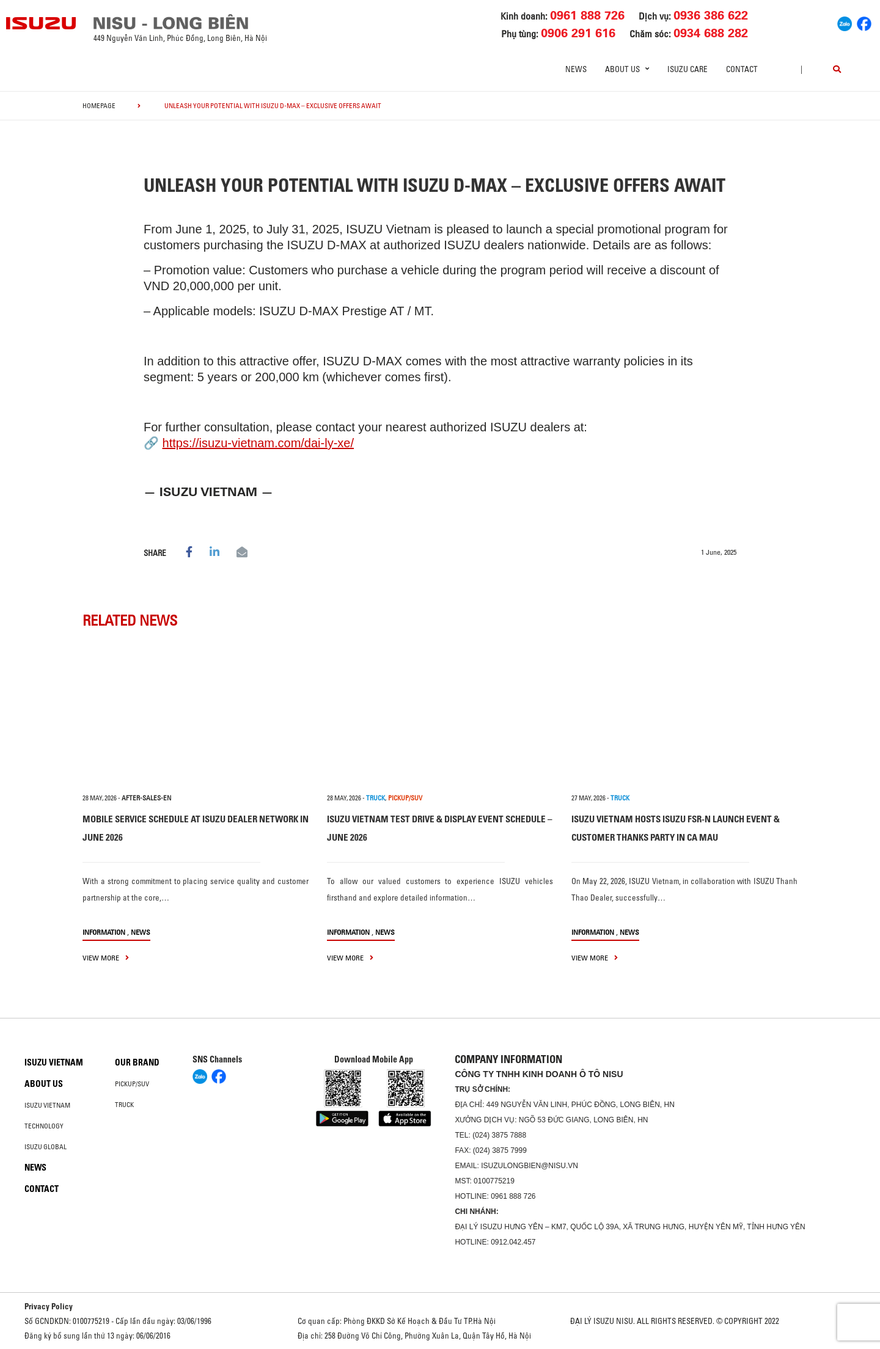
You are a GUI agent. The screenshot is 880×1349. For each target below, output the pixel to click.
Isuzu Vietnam (53, 1062)
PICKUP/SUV (405, 798)
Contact (742, 69)
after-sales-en (146, 798)
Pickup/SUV (132, 1084)
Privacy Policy (48, 1306)
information (103, 932)
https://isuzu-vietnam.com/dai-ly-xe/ (258, 443)
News (576, 69)
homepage (99, 105)
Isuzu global (45, 1146)
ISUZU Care (687, 69)
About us (43, 1083)
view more (105, 957)
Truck (124, 1104)
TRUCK (375, 798)
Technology (44, 1126)
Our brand (137, 1062)
